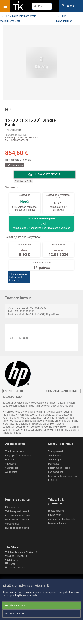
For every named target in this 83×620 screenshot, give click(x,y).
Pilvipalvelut (54, 515)
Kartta (10, 564)
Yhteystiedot (11, 468)
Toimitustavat (55, 455)
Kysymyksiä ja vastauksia (18, 455)
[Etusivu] (18, 11)
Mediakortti (11, 459)
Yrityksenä (10, 463)
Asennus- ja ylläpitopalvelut (62, 519)
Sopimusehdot (55, 472)
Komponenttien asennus (17, 515)
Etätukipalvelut (12, 507)
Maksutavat (54, 463)
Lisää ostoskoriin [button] (48, 174)
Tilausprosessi (55, 451)
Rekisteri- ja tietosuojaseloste (62, 476)
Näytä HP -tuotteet (14, 391)
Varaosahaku (12, 523)
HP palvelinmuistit (64, 18)
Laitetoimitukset (56, 511)
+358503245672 (16, 567)
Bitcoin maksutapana (59, 468)
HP (8, 109)
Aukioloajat (11, 472)
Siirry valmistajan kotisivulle (63, 391)
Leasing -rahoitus (57, 523)
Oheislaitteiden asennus (17, 519)
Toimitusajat (54, 459)
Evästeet (52, 480)
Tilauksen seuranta (15, 451)
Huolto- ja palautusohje (17, 528)
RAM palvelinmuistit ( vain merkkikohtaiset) (18, 18)
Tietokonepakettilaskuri (17, 511)
